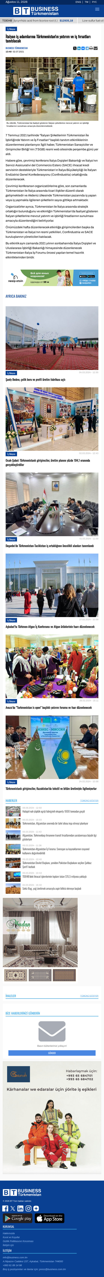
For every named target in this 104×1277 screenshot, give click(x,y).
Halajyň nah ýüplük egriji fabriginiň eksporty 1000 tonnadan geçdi (53, 811)
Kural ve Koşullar (11, 1237)
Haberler (11, 800)
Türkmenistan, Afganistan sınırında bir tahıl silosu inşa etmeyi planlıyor (55, 823)
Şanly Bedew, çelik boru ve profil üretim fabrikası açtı (35, 379)
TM (86, 2)
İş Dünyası (11, 29)
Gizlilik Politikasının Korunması (18, 1241)
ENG (78, 2)
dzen (35, 1208)
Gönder (52, 1053)
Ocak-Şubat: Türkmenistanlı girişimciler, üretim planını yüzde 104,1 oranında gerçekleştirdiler (48, 462)
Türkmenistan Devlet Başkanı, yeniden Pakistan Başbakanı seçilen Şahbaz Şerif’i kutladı (56, 865)
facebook (5, 1208)
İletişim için (8, 1245)
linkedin (20, 1208)
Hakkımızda (9, 1233)
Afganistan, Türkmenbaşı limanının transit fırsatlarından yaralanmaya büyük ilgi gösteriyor (59, 837)
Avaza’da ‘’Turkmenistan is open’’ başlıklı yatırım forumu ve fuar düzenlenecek (49, 707)
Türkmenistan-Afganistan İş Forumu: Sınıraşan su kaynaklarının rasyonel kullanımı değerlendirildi (55, 851)
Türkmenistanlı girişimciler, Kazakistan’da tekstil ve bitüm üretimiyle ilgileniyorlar (51, 788)
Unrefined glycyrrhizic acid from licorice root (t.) (42, 20)
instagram (28, 1208)
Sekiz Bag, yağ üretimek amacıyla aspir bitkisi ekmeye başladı (51, 888)
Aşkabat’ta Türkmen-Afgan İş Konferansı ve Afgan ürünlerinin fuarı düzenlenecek (50, 627)
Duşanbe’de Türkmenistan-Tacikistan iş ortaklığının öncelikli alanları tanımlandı (50, 546)
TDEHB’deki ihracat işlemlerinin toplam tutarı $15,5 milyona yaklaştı (54, 876)
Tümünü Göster (89, 800)
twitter (13, 1208)
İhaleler (11, 996)
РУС (94, 2)
